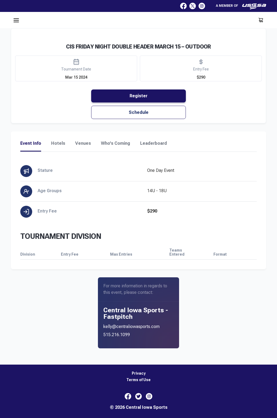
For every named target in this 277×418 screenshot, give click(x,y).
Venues (83, 143)
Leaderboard (153, 143)
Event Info (30, 143)
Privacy (139, 373)
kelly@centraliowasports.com (131, 326)
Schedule (139, 112)
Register (138, 95)
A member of (241, 6)
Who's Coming (115, 143)
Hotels (58, 143)
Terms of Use (138, 380)
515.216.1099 (116, 334)
